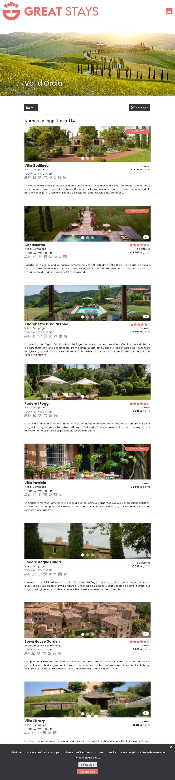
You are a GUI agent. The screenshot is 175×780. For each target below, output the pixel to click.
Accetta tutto (87, 772)
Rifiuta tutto (87, 765)
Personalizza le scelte (87, 758)
